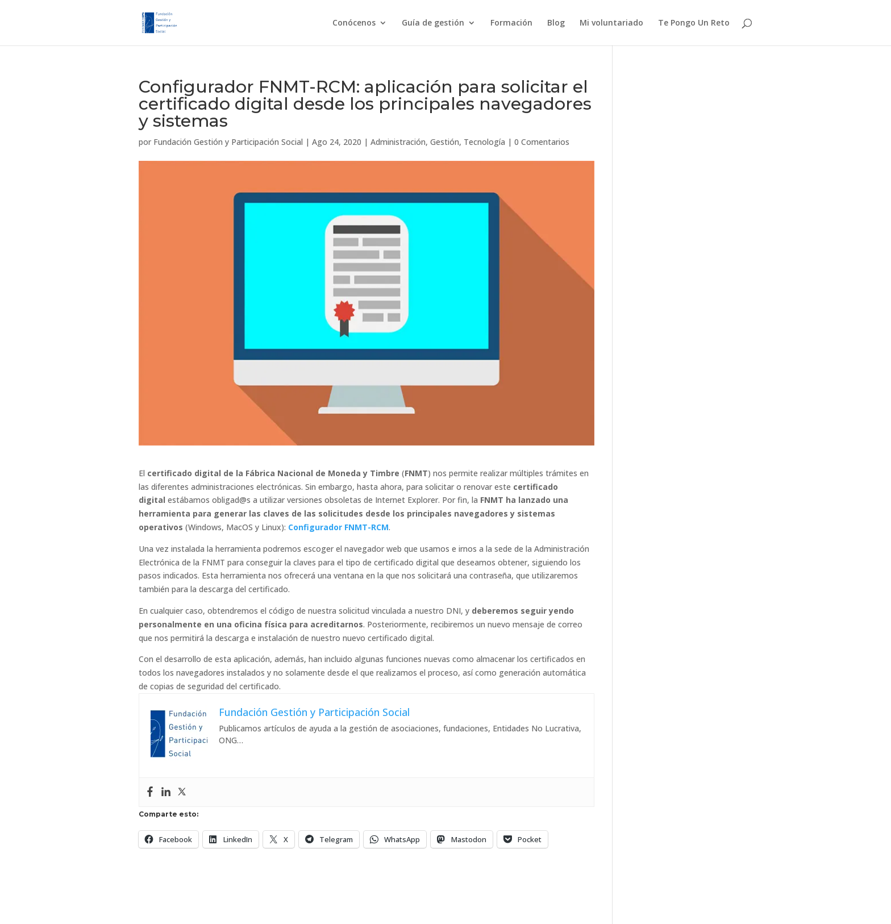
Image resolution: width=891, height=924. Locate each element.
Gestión (444, 141)
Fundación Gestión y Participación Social (228, 141)
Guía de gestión (433, 23)
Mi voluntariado (611, 23)
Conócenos (354, 23)
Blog (556, 23)
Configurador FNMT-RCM (338, 527)
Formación (511, 23)
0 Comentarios (541, 141)
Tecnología (484, 141)
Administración (398, 141)
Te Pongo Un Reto (694, 23)
